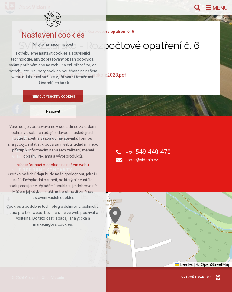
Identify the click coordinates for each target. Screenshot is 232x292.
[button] (115, 215)
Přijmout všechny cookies (53, 96)
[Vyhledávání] (197, 8)
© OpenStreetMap (213, 264)
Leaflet (184, 264)
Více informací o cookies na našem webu (53, 165)
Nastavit (53, 111)
